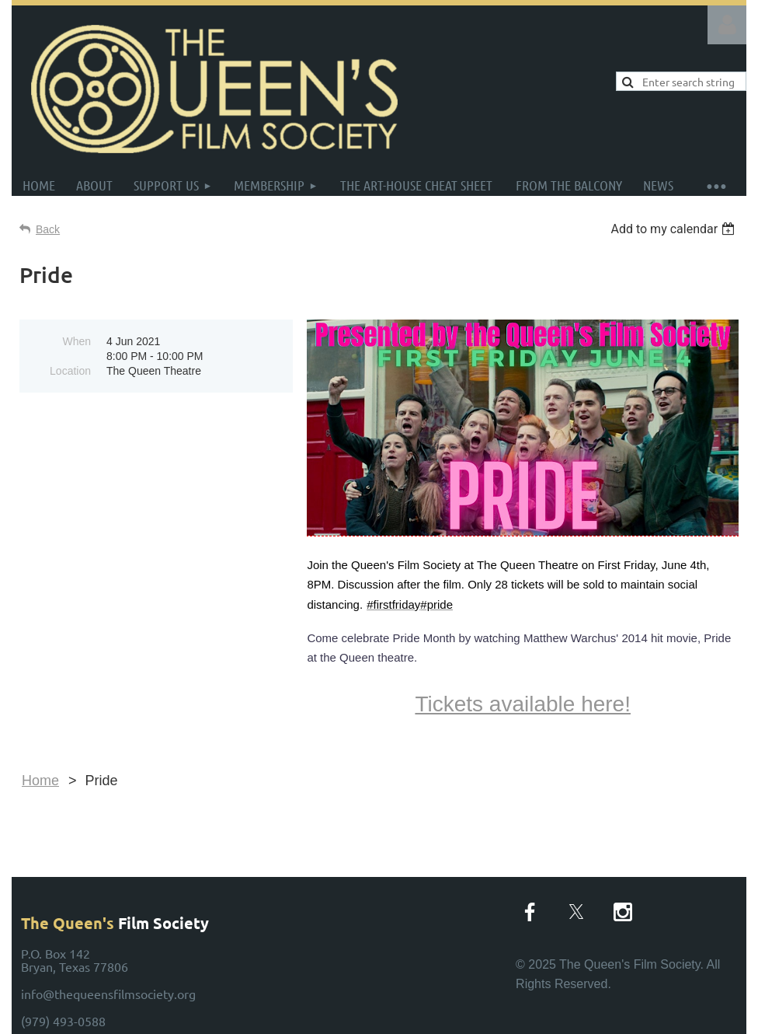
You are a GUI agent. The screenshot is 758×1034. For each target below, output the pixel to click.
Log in (727, 24)
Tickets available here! (523, 704)
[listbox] (674, 229)
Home (40, 780)
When (76, 341)
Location (70, 371)
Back (48, 229)
